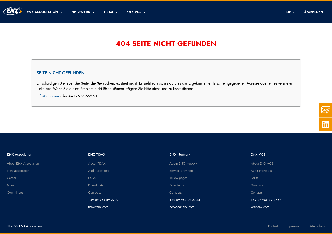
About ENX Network (183, 163)
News (11, 185)
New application (18, 170)
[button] (44, 12)
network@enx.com (181, 207)
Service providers (181, 170)
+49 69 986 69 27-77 (103, 199)
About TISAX (96, 163)
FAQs (92, 178)
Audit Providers (261, 170)
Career (11, 178)
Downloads (95, 185)
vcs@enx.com (260, 207)
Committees (15, 192)
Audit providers (98, 170)
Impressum (293, 226)
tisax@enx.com (98, 207)
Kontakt (273, 226)
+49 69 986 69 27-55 (184, 199)
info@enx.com (48, 96)
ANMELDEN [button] (313, 12)
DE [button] (290, 12)
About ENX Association (23, 163)
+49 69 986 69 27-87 (266, 199)
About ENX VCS (262, 163)
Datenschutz (317, 226)
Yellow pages (178, 178)
